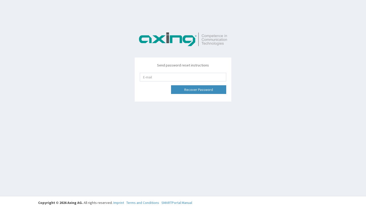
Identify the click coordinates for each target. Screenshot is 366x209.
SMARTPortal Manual (176, 202)
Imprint (118, 202)
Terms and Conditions (142, 202)
